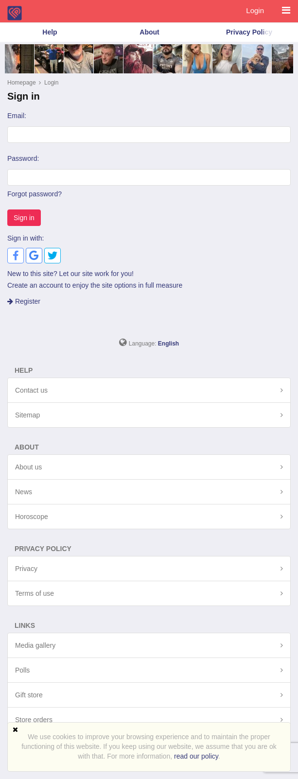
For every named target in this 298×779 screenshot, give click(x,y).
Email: (16, 116)
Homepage (21, 82)
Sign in (24, 218)
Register (23, 301)
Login (255, 10)
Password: (23, 158)
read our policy (196, 756)
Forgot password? (34, 194)
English (168, 343)
